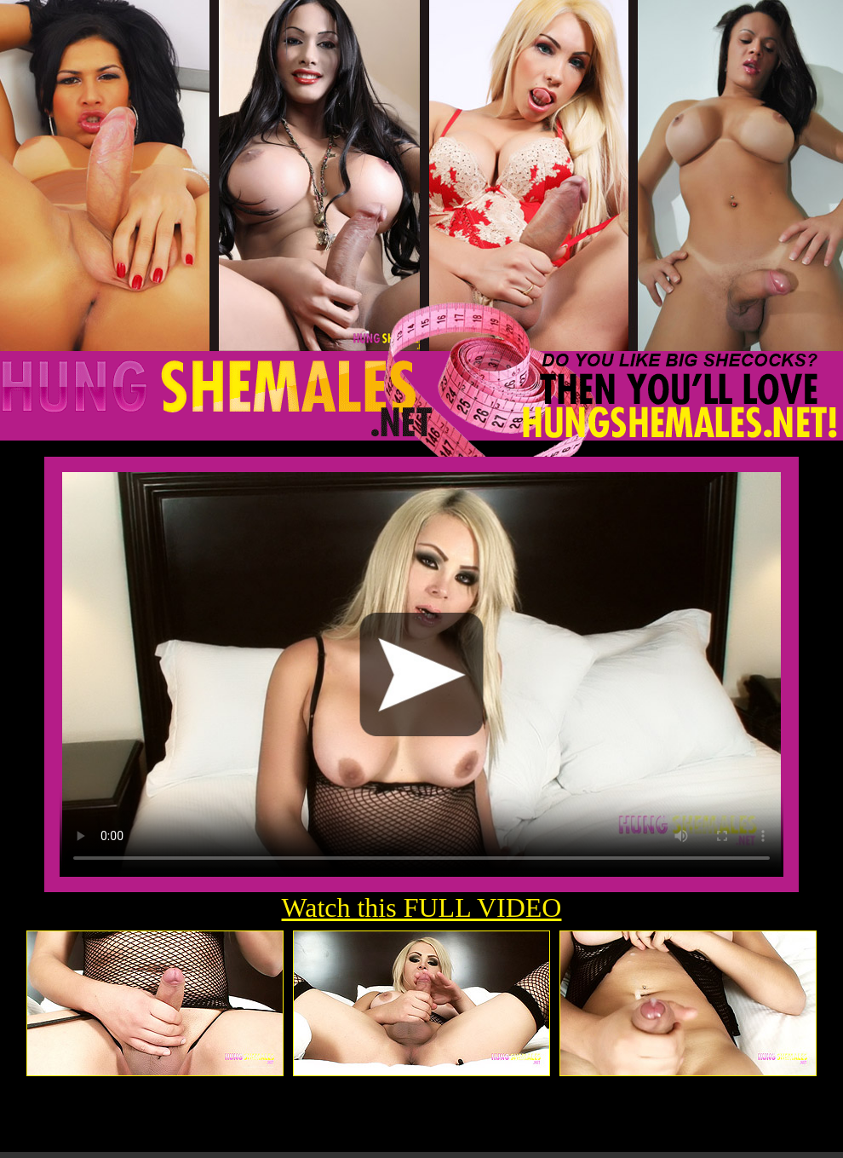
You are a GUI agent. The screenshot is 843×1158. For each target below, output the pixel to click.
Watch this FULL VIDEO (422, 907)
